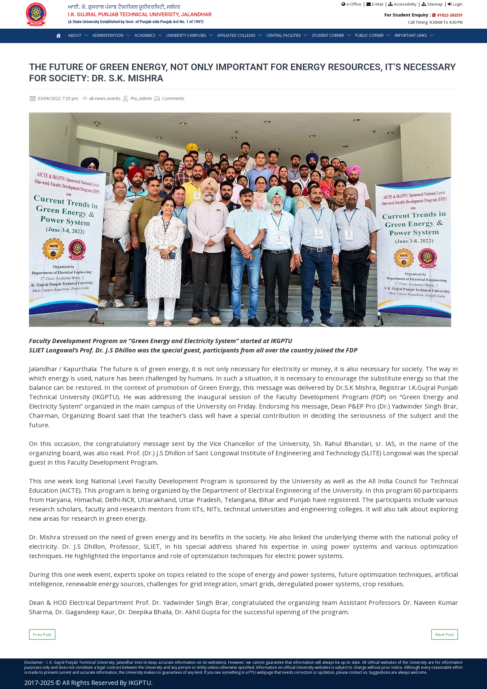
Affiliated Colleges (236, 35)
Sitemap (435, 4)
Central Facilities (283, 35)
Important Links (411, 35)
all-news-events (105, 98)
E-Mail (377, 4)
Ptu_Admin (137, 98)
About (74, 35)
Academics (145, 35)
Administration (108, 35)
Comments (169, 98)
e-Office (353, 4)
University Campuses (186, 35)
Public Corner (369, 35)
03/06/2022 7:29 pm (54, 98)
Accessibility (405, 4)
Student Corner (328, 35)
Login (458, 4)
